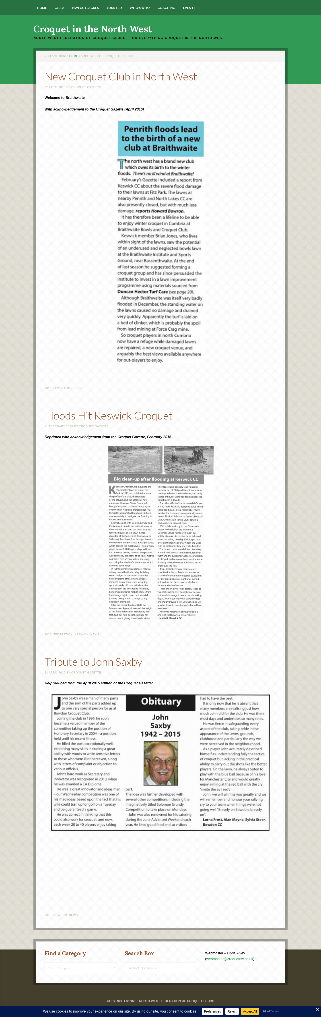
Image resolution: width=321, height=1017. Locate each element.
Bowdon (60, 915)
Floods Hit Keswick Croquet (109, 415)
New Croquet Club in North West (121, 76)
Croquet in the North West (92, 29)
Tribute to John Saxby (93, 661)
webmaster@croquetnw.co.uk (229, 959)
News (79, 388)
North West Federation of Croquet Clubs (176, 1001)
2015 (48, 915)
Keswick (81, 634)
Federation (62, 388)
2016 (48, 388)
